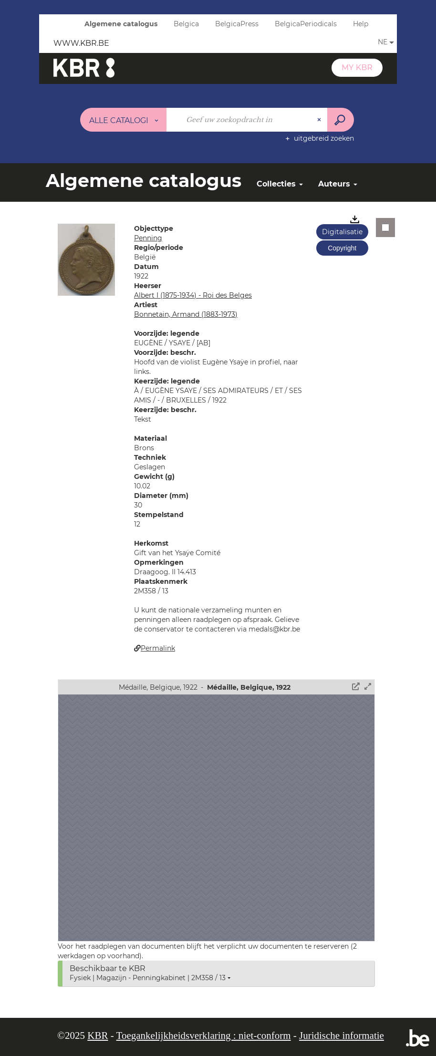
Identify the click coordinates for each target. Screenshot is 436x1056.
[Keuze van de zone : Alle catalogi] (123, 120)
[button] (86, 259)
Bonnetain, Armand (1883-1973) (186, 314)
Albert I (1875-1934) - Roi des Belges (193, 295)
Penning (148, 238)
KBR (97, 1035)
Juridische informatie (341, 1035)
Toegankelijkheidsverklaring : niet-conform (203, 1035)
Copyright (342, 248)
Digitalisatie (342, 232)
